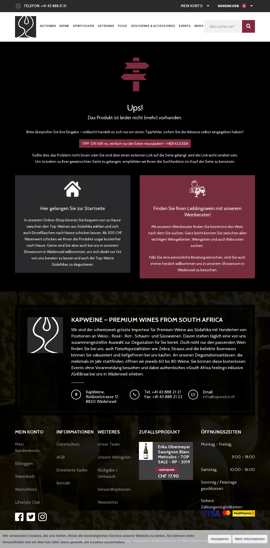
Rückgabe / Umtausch (107, 473)
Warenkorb (25, 476)
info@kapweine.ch (219, 396)
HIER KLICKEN (177, 143)
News (199, 26)
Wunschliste (26, 489)
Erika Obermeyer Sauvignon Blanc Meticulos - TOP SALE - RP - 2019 (174, 454)
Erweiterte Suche (72, 470)
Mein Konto (192, 5)
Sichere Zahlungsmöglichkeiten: (228, 507)
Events (185, 26)
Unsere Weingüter (114, 457)
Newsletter (108, 502)
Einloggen (24, 463)
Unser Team (109, 444)
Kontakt (63, 482)
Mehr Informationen (250, 539)
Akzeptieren (220, 539)
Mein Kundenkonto (27, 447)
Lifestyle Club (27, 502)
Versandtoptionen (114, 489)
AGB (60, 457)
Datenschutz (68, 444)
